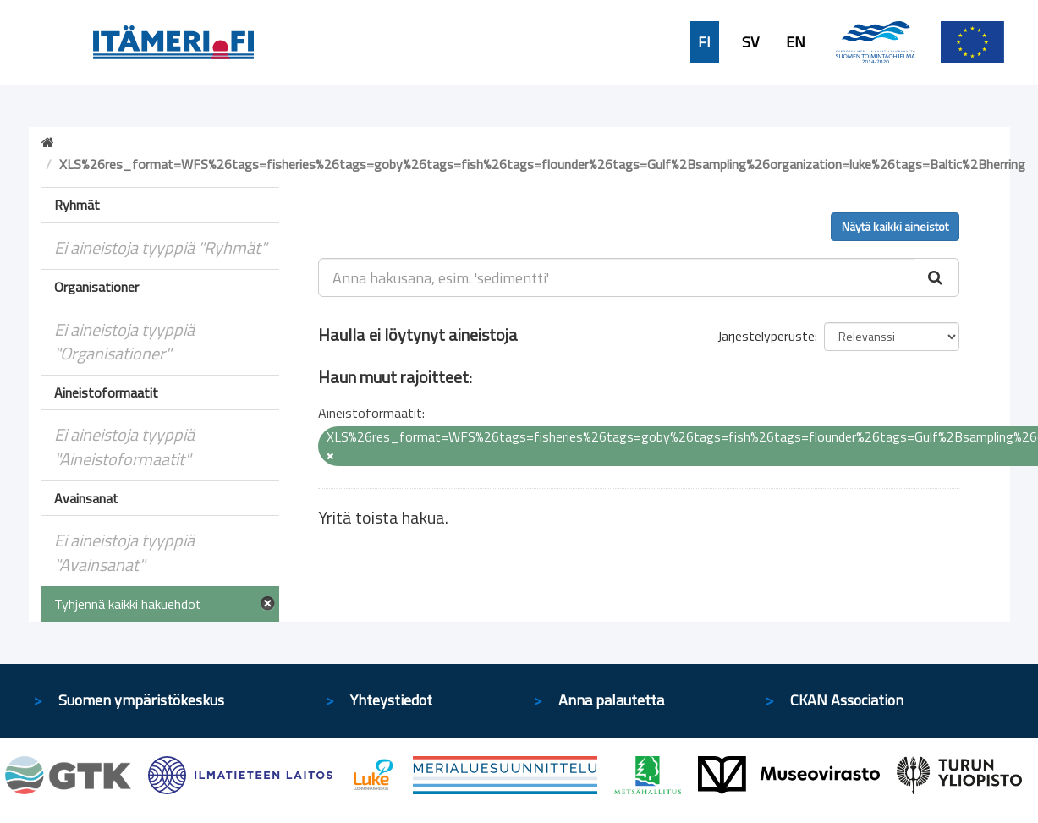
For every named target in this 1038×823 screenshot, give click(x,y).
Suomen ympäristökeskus (141, 700)
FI (704, 42)
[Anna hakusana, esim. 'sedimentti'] (616, 277)
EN (795, 42)
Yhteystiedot (391, 700)
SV (750, 42)
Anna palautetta (611, 700)
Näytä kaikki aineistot (895, 226)
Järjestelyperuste (766, 336)
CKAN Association (846, 700)
